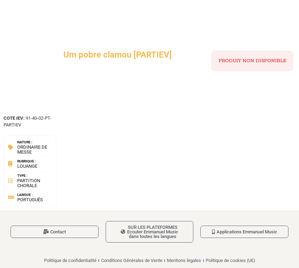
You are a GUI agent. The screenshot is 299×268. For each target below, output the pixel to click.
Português (30, 199)
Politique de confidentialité (70, 260)
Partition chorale (28, 183)
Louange (27, 166)
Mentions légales (184, 260)
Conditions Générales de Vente (131, 260)
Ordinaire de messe (32, 149)
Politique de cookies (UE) (230, 260)
